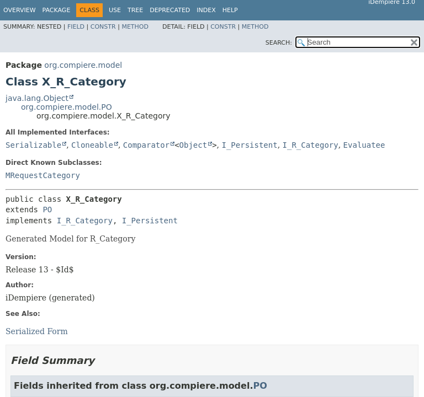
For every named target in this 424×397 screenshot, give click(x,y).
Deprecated (170, 10)
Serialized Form (37, 331)
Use (115, 10)
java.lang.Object (37, 98)
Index (206, 10)
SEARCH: (279, 42)
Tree (135, 10)
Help (230, 10)
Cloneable (92, 145)
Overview (19, 10)
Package (57, 10)
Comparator (146, 145)
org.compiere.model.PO (66, 107)
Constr (103, 26)
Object (193, 145)
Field (75, 26)
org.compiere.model (83, 65)
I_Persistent (249, 145)
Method (135, 26)
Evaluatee (364, 145)
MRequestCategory (43, 175)
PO (47, 209)
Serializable (33, 145)
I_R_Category (310, 145)
